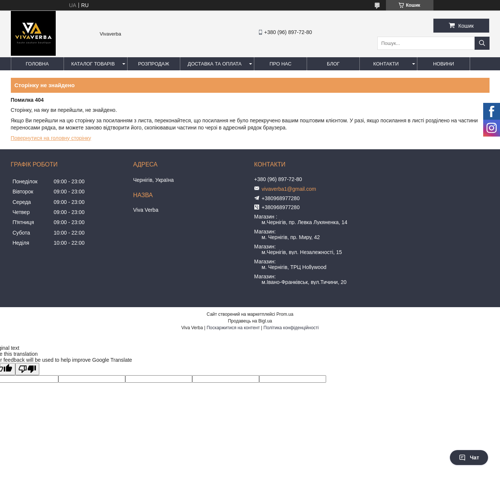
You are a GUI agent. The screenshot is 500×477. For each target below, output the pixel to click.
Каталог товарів (93, 64)
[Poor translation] (27, 369)
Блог (333, 64)
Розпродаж (153, 64)
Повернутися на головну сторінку (51, 138)
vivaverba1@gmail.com (289, 189)
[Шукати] (482, 43)
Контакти (386, 64)
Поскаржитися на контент (233, 327)
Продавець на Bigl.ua (250, 321)
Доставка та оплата (215, 64)
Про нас (281, 64)
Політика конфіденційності (291, 327)
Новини (443, 64)
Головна (37, 64)
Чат (469, 457)
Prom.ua (284, 314)
